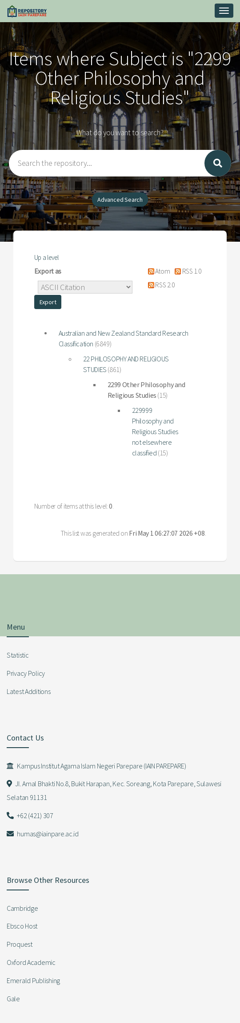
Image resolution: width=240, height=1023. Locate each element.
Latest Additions (29, 691)
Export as (47, 271)
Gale (13, 998)
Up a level (46, 257)
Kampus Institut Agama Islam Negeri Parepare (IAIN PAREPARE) (96, 765)
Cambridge (22, 908)
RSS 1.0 (186, 271)
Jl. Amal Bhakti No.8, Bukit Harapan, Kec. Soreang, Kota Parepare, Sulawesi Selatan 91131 (114, 790)
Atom (157, 271)
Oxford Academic (31, 962)
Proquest (19, 944)
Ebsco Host (22, 925)
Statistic (17, 655)
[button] (48, 302)
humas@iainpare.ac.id (43, 833)
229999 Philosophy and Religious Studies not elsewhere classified (155, 431)
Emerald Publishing (33, 980)
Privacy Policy (26, 673)
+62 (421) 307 (30, 815)
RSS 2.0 (159, 285)
